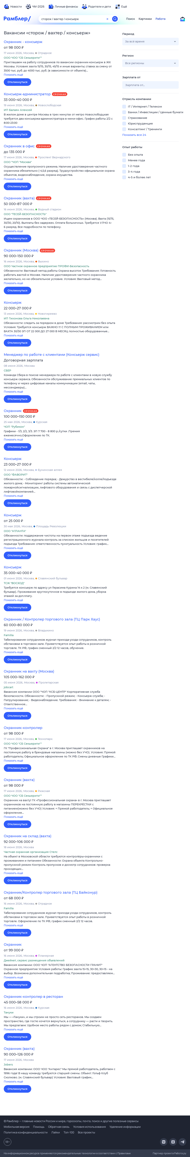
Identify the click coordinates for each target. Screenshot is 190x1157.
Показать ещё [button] (13, 74)
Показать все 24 (134, 135)
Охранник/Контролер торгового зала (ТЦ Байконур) (50, 892)
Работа (161, 19)
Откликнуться (17, 82)
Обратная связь (58, 1127)
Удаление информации (125, 1127)
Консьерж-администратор (27, 94)
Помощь (38, 1127)
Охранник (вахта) (19, 198)
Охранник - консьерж (23, 42)
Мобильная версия (16, 1127)
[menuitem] (13, 6)
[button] (60, 68)
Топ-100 (69, 1132)
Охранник (13, 411)
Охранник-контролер (23, 728)
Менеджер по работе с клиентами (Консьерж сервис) (51, 355)
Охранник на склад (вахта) (27, 836)
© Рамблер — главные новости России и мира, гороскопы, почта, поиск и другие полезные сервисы (71, 1121)
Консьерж (12, 303)
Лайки (55, 1132)
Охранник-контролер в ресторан (33, 997)
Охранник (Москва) (21, 250)
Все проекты (86, 1132)
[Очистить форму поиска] (107, 19)
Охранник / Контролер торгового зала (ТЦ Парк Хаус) (52, 619)
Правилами (124, 1153)
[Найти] (115, 19)
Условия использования (89, 1127)
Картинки (145, 19)
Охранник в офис (19, 146)
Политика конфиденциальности (26, 1132)
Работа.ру (180, 1153)
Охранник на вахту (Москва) (29, 671)
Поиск (130, 19)
